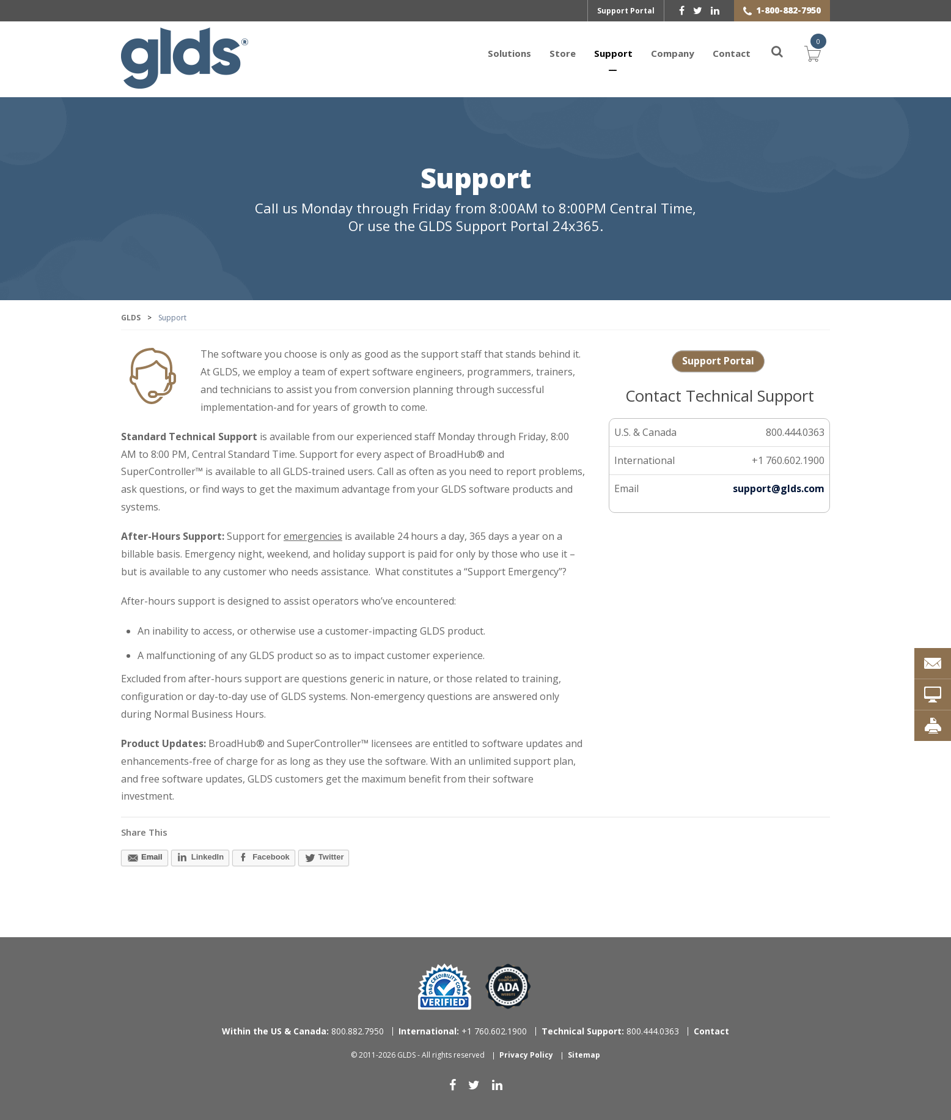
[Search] (770, 53)
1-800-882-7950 (788, 10)
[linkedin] (715, 10)
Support (613, 53)
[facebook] (682, 10)
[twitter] (697, 10)
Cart (813, 52)
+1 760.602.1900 (462, 1031)
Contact (732, 53)
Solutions (509, 53)
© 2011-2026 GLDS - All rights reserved (418, 1055)
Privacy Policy (526, 1055)
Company (672, 53)
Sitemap (584, 1055)
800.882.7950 (303, 1031)
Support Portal (626, 11)
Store (562, 53)
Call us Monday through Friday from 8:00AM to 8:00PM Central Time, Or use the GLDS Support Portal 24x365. (475, 217)
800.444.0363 (610, 1031)
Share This (144, 832)
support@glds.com (778, 488)
